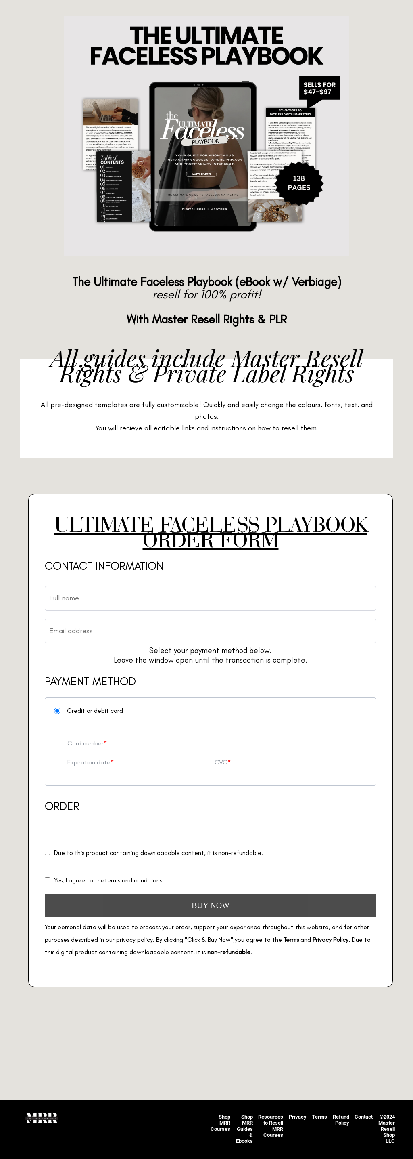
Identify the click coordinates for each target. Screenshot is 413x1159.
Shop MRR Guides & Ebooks (244, 1129)
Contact (364, 1117)
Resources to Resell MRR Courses (270, 1126)
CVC (221, 762)
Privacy (298, 1117)
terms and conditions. (134, 880)
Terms (319, 1117)
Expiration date (89, 762)
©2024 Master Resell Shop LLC (386, 1129)
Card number (85, 743)
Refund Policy (341, 1120)
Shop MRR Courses (220, 1123)
